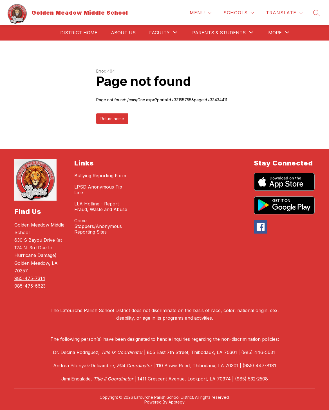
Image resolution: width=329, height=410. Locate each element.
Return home (112, 118)
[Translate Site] (284, 12)
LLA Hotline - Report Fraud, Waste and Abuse (100, 206)
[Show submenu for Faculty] (159, 32)
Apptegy (177, 402)
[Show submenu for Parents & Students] (219, 32)
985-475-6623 (30, 286)
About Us (123, 32)
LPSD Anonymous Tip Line (98, 189)
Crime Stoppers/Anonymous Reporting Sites (98, 226)
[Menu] (200, 12)
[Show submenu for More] (275, 32)
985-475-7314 (29, 278)
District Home (78, 32)
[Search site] (316, 13)
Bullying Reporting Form (100, 175)
